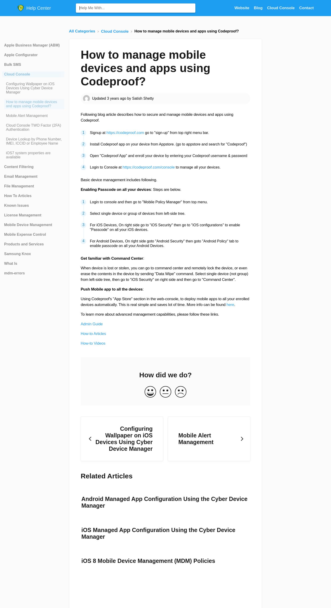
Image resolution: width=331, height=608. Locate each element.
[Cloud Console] (115, 31)
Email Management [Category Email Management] (20, 176)
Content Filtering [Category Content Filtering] (19, 167)
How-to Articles (93, 334)
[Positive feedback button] (150, 392)
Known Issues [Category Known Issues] (16, 205)
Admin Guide (92, 324)
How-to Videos (93, 343)
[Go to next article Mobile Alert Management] (209, 438)
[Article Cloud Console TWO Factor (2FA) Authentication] (33, 127)
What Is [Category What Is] (10, 263)
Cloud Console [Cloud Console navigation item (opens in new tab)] (281, 8)
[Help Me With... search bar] (135, 8)
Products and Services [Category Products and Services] (24, 244)
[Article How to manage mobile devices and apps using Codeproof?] (33, 104)
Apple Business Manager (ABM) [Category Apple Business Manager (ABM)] (32, 45)
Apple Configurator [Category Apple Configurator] (21, 55)
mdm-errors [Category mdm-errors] (14, 273)
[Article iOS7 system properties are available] (33, 155)
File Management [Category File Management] (19, 186)
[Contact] (306, 8)
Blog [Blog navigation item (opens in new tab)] (259, 8)
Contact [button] (306, 8)
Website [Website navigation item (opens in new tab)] (242, 8)
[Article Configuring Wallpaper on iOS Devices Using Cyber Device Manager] (33, 88)
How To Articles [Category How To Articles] (17, 196)
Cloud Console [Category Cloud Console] (17, 74)
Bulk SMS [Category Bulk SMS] (12, 65)
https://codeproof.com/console (149, 167)
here (230, 305)
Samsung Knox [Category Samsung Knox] (17, 254)
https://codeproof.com (125, 133)
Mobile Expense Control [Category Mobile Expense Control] (25, 234)
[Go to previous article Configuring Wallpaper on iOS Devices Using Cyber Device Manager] (122, 438)
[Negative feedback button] (181, 392)
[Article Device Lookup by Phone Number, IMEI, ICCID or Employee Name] (33, 141)
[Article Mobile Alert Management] (33, 116)
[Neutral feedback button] (165, 392)
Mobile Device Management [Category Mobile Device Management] (28, 225)
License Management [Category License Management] (22, 215)
